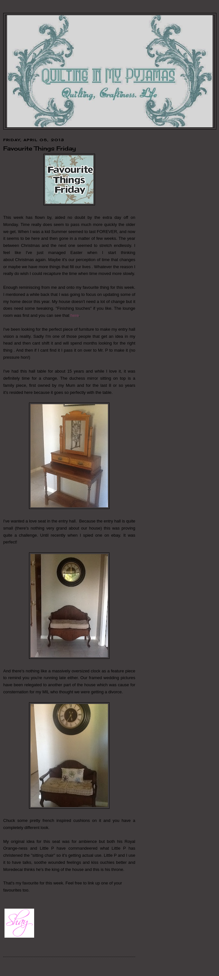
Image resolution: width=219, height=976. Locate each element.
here (75, 315)
